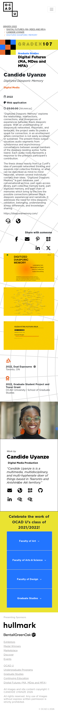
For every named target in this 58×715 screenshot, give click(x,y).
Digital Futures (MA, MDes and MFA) (26, 29)
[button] (8, 221)
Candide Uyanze (15, 32)
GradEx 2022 (10, 26)
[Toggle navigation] (51, 9)
